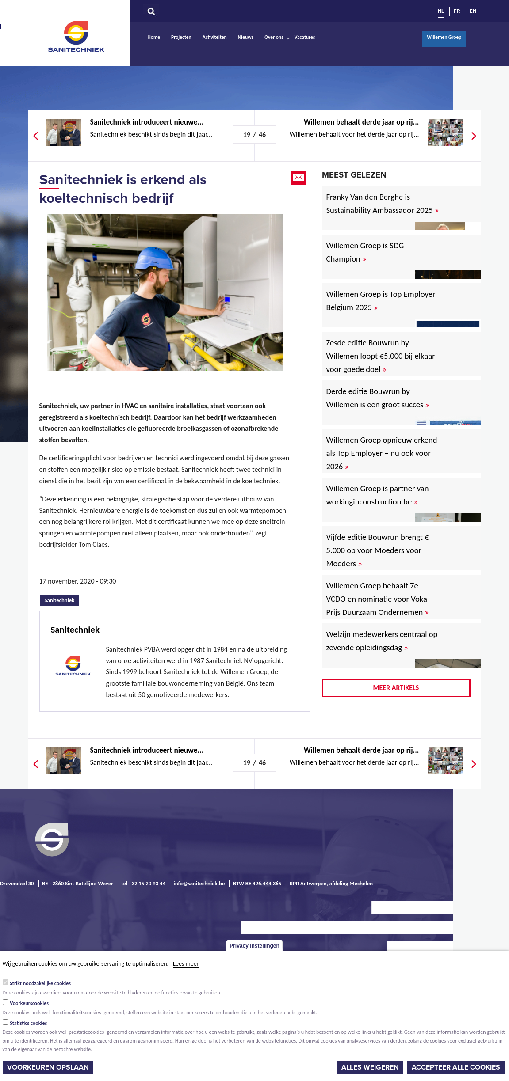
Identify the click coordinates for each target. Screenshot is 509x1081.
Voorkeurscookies (29, 1003)
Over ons (273, 37)
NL (441, 11)
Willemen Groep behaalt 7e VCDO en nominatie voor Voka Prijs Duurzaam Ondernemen (377, 598)
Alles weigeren (370, 1067)
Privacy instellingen (254, 946)
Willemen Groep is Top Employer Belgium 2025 (381, 300)
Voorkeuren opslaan (48, 1067)
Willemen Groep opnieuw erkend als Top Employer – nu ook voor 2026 (381, 453)
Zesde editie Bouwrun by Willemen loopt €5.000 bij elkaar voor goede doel (380, 356)
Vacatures (305, 37)
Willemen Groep (444, 37)
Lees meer (186, 963)
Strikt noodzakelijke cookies (40, 983)
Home (154, 37)
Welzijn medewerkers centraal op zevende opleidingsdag (382, 640)
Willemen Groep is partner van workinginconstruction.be (377, 495)
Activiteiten (215, 37)
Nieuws (245, 37)
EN (473, 11)
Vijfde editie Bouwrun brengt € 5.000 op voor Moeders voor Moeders (377, 550)
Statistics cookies (28, 1023)
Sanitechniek (77, 35)
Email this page (299, 178)
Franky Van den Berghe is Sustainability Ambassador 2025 (382, 203)
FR (457, 11)
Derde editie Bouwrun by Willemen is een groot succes (377, 398)
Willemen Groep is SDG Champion (365, 252)
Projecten (181, 37)
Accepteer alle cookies (456, 1067)
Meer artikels (396, 687)
